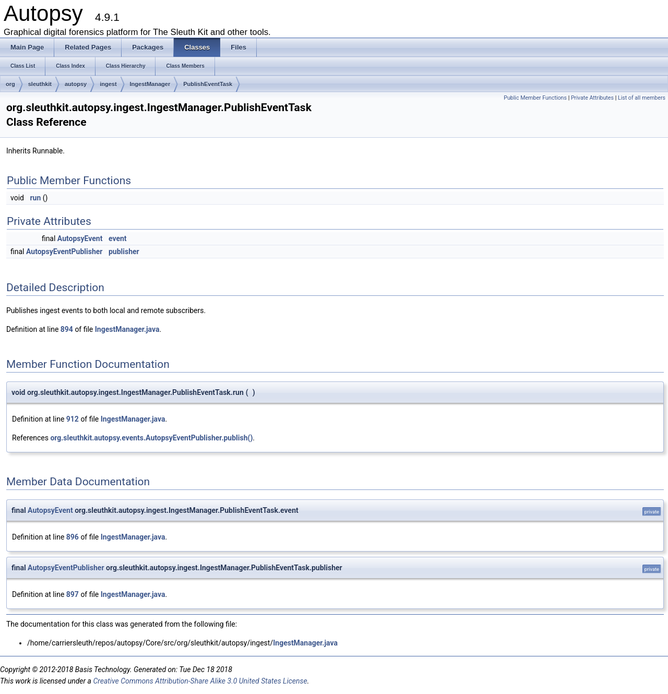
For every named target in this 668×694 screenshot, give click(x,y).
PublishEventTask (207, 84)
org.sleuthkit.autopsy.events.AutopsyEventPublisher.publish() (151, 438)
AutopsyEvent (80, 238)
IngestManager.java (127, 329)
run (35, 198)
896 (72, 537)
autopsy (76, 84)
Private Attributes (592, 97)
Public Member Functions (535, 97)
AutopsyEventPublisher (64, 251)
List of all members (641, 97)
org (10, 84)
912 (72, 419)
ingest (108, 84)
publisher (124, 251)
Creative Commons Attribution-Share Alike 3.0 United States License (200, 681)
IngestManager (150, 84)
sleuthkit (40, 84)
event (118, 238)
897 (72, 594)
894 (67, 329)
